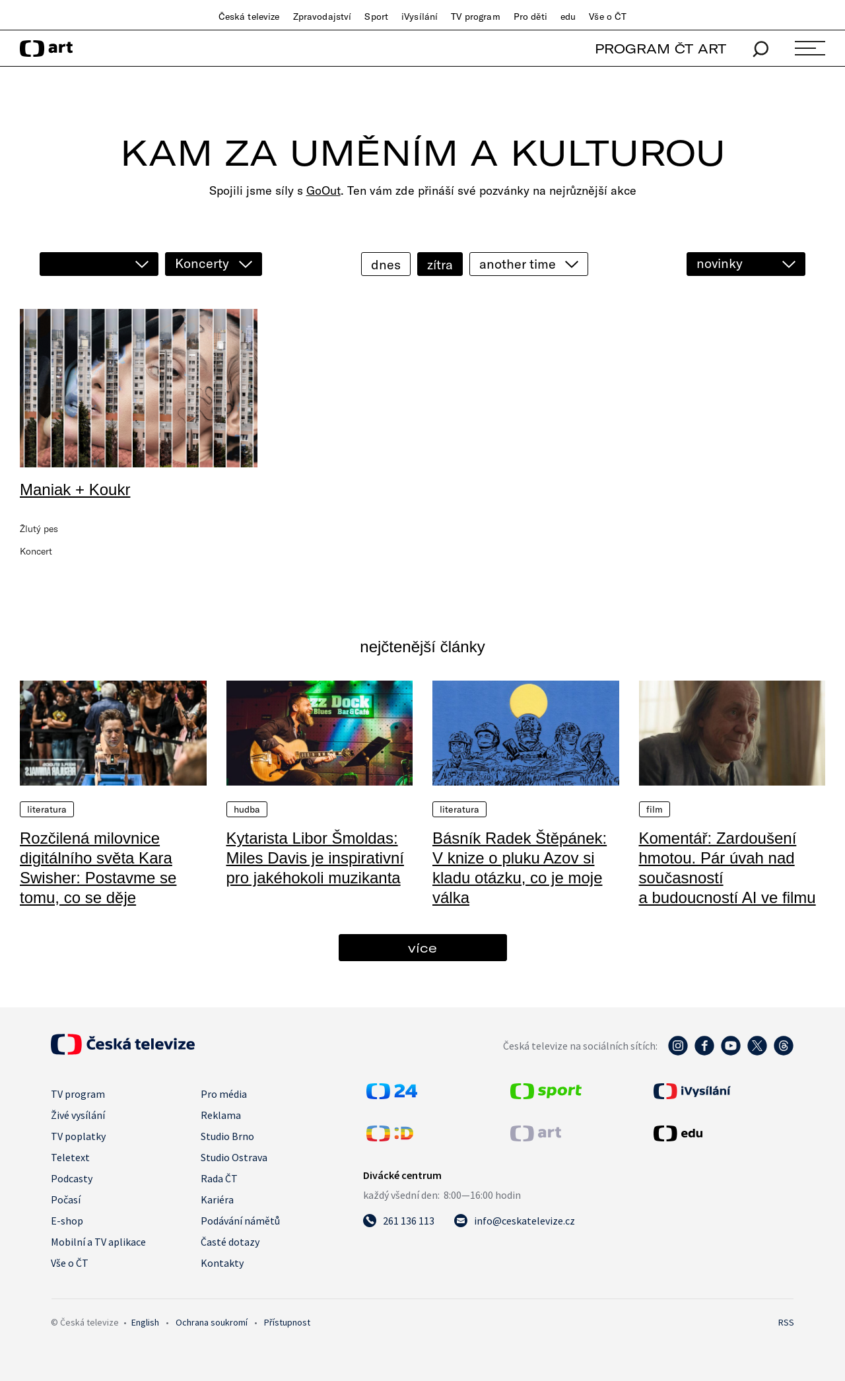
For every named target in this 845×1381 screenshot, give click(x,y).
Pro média (224, 1093)
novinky (719, 263)
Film (654, 809)
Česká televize (249, 16)
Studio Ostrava (234, 1157)
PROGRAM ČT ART (660, 48)
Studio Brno (227, 1136)
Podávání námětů (240, 1220)
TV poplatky (78, 1136)
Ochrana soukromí (212, 1322)
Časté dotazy (230, 1241)
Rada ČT (219, 1178)
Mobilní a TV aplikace (98, 1241)
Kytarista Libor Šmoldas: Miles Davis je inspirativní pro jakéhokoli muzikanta (315, 858)
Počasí (66, 1199)
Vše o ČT (607, 16)
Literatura (47, 809)
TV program (475, 16)
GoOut (323, 190)
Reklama (221, 1115)
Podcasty (71, 1178)
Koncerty (202, 263)
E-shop (67, 1220)
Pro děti (530, 16)
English (145, 1322)
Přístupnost (287, 1322)
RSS (786, 1322)
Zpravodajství (322, 16)
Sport (376, 16)
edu (568, 16)
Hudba (247, 809)
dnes (386, 264)
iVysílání (419, 16)
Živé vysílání (78, 1115)
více (422, 947)
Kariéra (217, 1199)
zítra (440, 264)
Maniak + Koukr (75, 489)
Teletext (70, 1157)
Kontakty (222, 1262)
